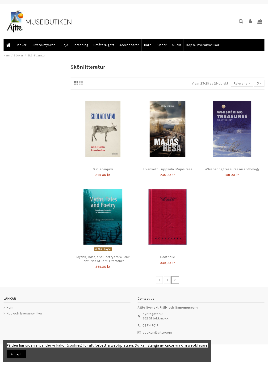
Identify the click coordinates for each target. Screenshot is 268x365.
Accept (16, 354)
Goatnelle (167, 257)
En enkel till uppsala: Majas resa (167, 169)
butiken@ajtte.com (157, 333)
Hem (9, 308)
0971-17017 (150, 325)
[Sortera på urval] (242, 83)
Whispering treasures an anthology (232, 169)
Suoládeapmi (103, 169)
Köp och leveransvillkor (24, 313)
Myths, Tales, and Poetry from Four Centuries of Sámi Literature (103, 259)
